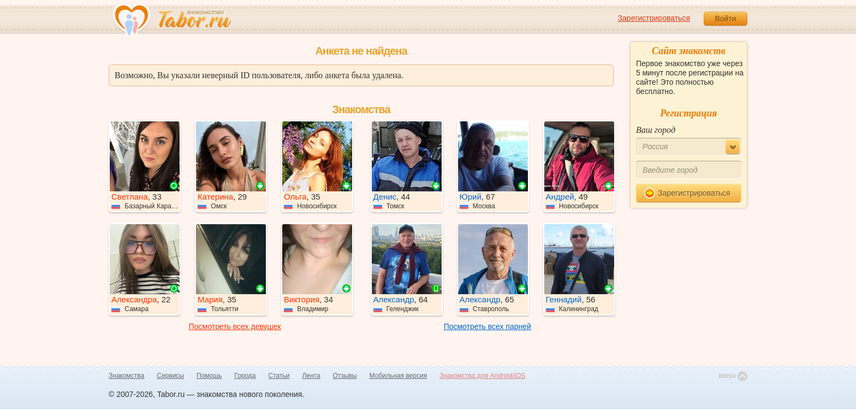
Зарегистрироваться (654, 18)
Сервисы (170, 375)
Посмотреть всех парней (487, 326)
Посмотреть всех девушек (235, 326)
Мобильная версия (398, 375)
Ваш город (655, 130)
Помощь (209, 375)
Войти (725, 18)
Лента (311, 375)
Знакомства (126, 375)
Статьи (279, 375)
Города (244, 375)
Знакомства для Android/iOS (482, 375)
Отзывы (345, 375)
